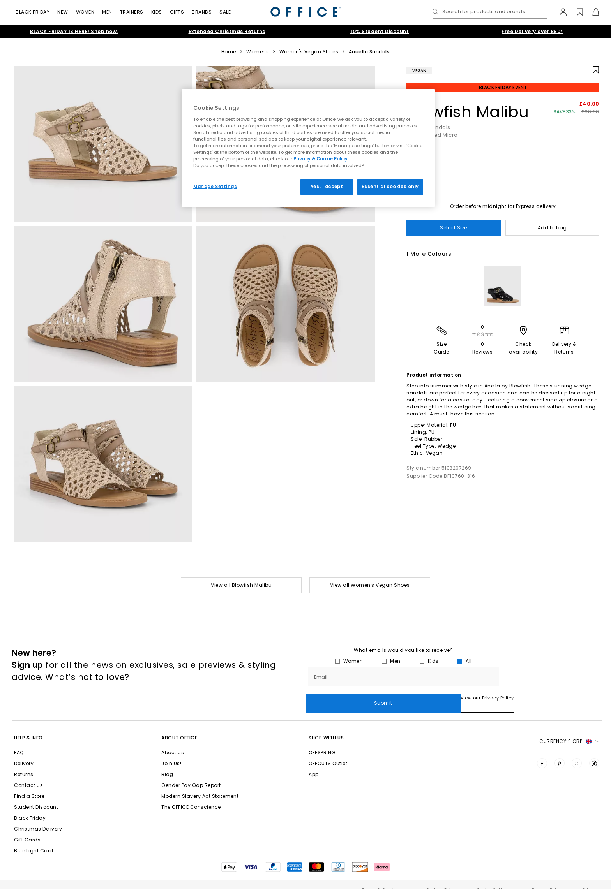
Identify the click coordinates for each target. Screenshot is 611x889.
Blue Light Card (33, 839)
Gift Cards (27, 829)
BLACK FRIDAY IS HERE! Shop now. (74, 31)
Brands (202, 12)
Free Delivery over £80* (532, 31)
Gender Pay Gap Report (191, 774)
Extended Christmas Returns (227, 31)
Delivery (24, 752)
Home (228, 51)
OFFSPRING (322, 741)
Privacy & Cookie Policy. (321, 159)
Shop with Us (326, 727)
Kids (156, 12)
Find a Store (29, 785)
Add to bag (552, 227)
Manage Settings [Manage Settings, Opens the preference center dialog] (215, 186)
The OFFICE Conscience (191, 796)
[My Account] (559, 12)
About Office (179, 727)
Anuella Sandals (369, 51)
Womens (257, 51)
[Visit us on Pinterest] (559, 752)
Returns (24, 763)
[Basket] (591, 12)
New (62, 12)
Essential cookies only (390, 186)
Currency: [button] (569, 731)
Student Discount (36, 796)
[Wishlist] (575, 12)
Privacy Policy (547, 879)
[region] (308, 148)
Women (85, 12)
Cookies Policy (441, 879)
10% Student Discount (379, 31)
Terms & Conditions (384, 879)
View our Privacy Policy (332, 698)
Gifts (177, 12)
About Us (172, 741)
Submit (550, 676)
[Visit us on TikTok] (594, 752)
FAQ (19, 741)
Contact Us (28, 774)
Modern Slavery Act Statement (199, 785)
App (314, 763)
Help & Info (28, 727)
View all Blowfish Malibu (241, 585)
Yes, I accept (327, 186)
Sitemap (592, 879)
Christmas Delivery (38, 818)
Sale (225, 12)
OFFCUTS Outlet (328, 752)
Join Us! (171, 752)
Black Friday (32, 12)
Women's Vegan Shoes (309, 51)
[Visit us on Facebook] (542, 752)
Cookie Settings (494, 879)
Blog (167, 763)
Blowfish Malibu (467, 112)
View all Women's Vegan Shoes (370, 585)
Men (107, 12)
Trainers (131, 12)
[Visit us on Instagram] (577, 752)
